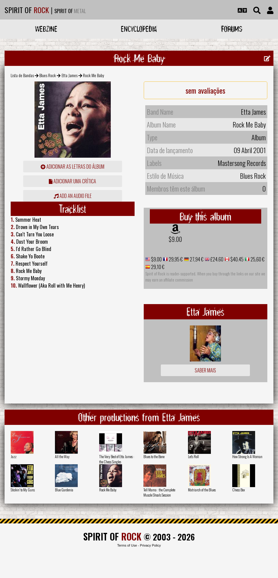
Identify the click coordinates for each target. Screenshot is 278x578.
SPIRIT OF (27, 9)
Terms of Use (127, 545)
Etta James (70, 75)
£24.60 (216, 259)
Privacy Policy (150, 545)
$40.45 (236, 259)
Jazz (13, 456)
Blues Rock (47, 75)
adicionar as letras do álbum (72, 166)
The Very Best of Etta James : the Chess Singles (116, 459)
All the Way (62, 456)
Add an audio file (73, 195)
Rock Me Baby (108, 489)
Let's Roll (193, 456)
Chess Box (238, 489)
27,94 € (196, 259)
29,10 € (157, 267)
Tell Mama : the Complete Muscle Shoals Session (159, 492)
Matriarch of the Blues (202, 489)
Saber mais (205, 370)
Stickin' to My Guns (23, 489)
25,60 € (257, 259)
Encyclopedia (139, 29)
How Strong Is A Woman (247, 456)
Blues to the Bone (153, 456)
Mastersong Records (242, 163)
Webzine (46, 29)
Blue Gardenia (64, 489)
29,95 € (175, 259)
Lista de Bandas (22, 75)
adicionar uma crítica (72, 181)
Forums (231, 29)
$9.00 (175, 239)
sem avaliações (205, 90)
